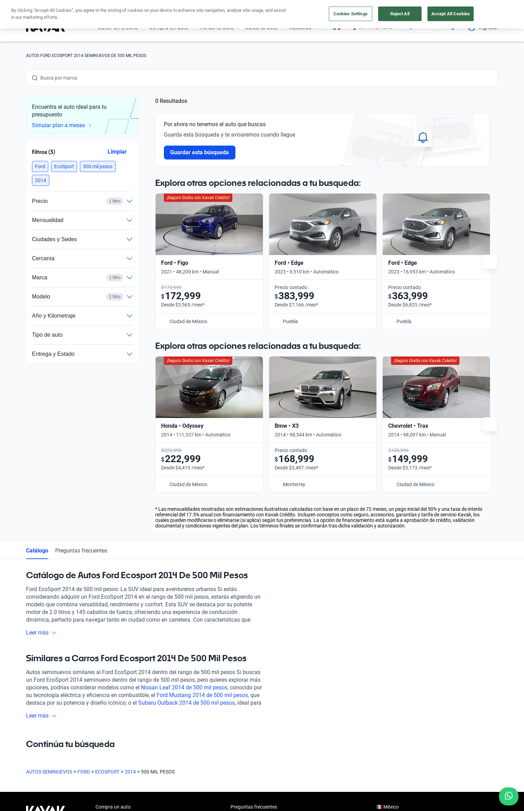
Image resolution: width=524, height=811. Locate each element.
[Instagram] (48, 748)
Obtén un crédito (113, 672)
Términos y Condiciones (231, 802)
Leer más (41, 481)
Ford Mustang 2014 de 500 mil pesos (202, 544)
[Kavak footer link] (45, 689)
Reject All (399, 13)
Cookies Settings (350, 13)
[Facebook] (31, 748)
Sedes (101, 720)
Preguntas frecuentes (81, 399)
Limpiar (116, 151)
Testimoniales (245, 672)
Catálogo (37, 399)
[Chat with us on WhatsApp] (509, 796)
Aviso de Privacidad (178, 802)
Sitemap (310, 802)
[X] (81, 748)
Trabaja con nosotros (253, 704)
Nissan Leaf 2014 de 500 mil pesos (184, 536)
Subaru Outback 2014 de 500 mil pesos (186, 552)
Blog (235, 688)
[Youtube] (64, 748)
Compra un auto (113, 656)
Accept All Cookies (450, 13)
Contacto (241, 720)
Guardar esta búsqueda (199, 152)
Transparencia (279, 802)
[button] (40, 166)
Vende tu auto (110, 688)
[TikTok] (114, 748)
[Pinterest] (131, 748)
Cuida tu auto (110, 704)
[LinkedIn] (98, 748)
